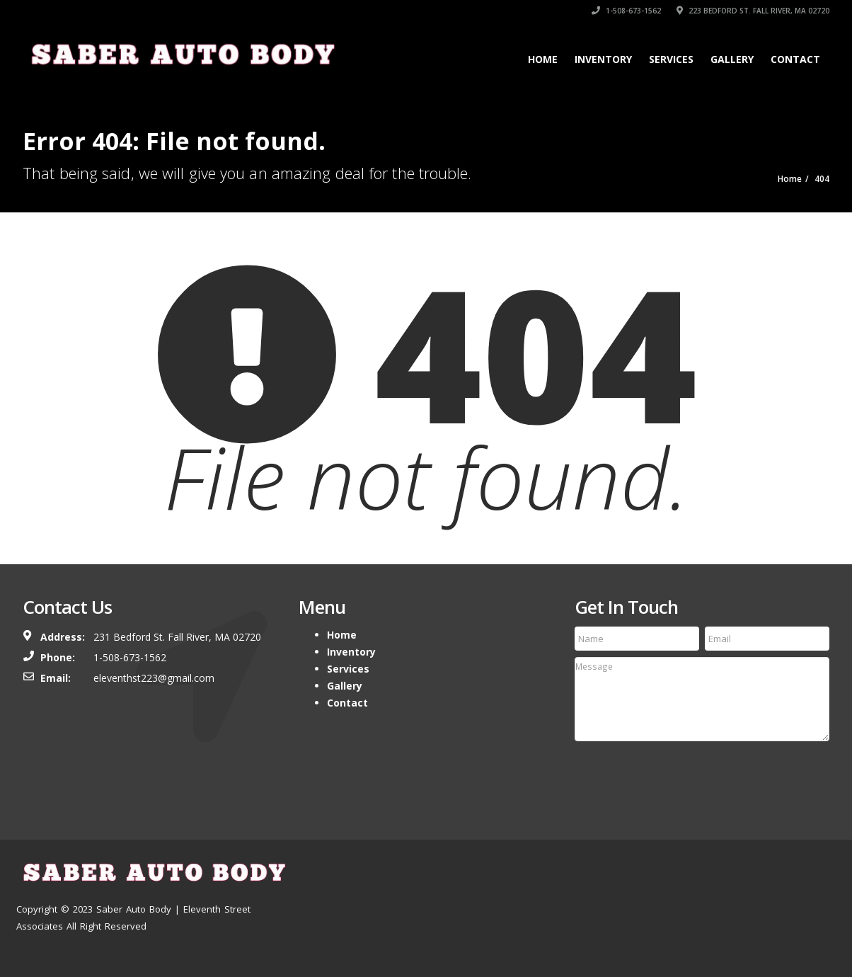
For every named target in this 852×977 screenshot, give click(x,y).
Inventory (603, 59)
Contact (795, 59)
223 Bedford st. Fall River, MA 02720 (753, 11)
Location (740, 870)
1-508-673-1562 (626, 11)
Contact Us (801, 870)
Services (671, 59)
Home (543, 59)
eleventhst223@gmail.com (153, 678)
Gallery (732, 59)
